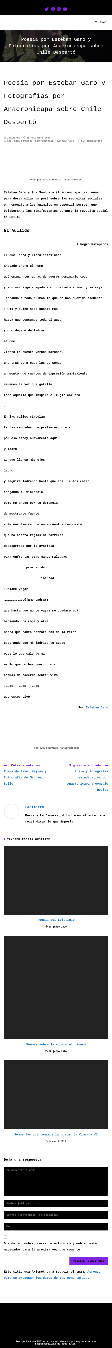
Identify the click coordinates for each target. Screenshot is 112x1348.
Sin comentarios (91, 141)
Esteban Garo (65, 141)
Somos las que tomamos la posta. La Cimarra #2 (56, 1134)
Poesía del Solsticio (55, 920)
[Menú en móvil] (100, 22)
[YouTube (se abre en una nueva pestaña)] (65, 9)
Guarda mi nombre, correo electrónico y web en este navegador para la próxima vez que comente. (50, 1246)
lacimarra (13, 138)
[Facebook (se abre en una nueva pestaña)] (53, 9)
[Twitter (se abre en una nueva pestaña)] (47, 9)
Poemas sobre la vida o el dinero (56, 1044)
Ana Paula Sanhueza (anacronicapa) (30, 141)
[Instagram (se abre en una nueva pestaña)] (59, 9)
